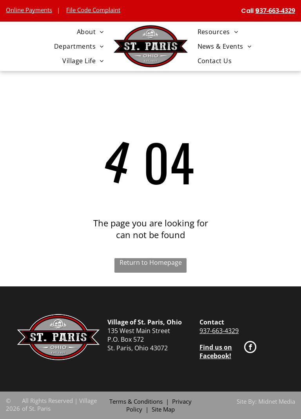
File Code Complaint (93, 10)
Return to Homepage (151, 262)
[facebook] (250, 348)
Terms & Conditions (136, 401)
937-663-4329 (219, 330)
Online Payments (29, 10)
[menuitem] (90, 31)
